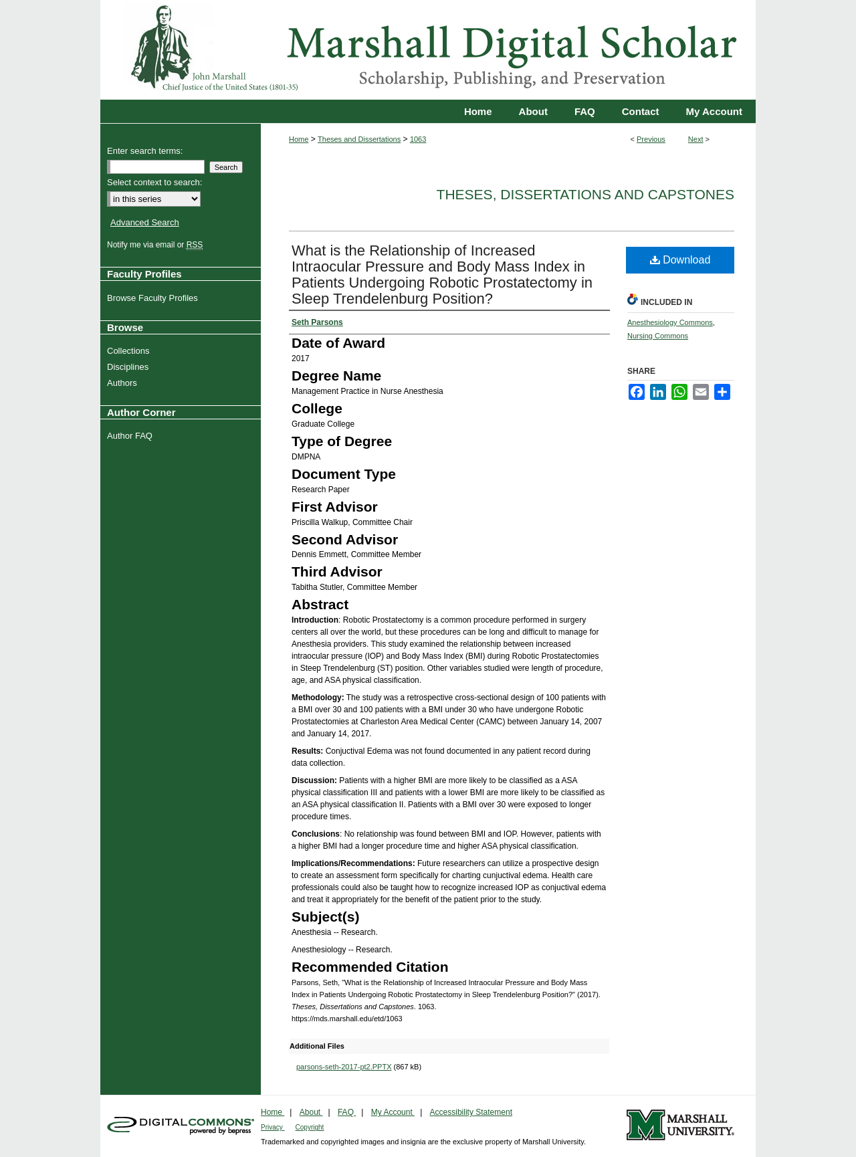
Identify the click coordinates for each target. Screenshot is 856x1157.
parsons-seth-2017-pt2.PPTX (343, 1067)
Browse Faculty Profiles (154, 298)
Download (680, 260)
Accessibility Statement (471, 1112)
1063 (418, 139)
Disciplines (129, 367)
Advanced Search (144, 222)
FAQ (347, 1112)
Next (696, 139)
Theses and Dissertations (359, 139)
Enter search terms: (145, 151)
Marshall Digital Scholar (428, 50)
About (311, 1112)
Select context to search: (154, 182)
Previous (651, 139)
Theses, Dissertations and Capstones (585, 194)
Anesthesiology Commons (670, 322)
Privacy (273, 1127)
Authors (123, 383)
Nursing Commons (657, 336)
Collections (130, 351)
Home (298, 139)
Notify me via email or (156, 244)
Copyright (310, 1127)
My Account (393, 1112)
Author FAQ (131, 436)
